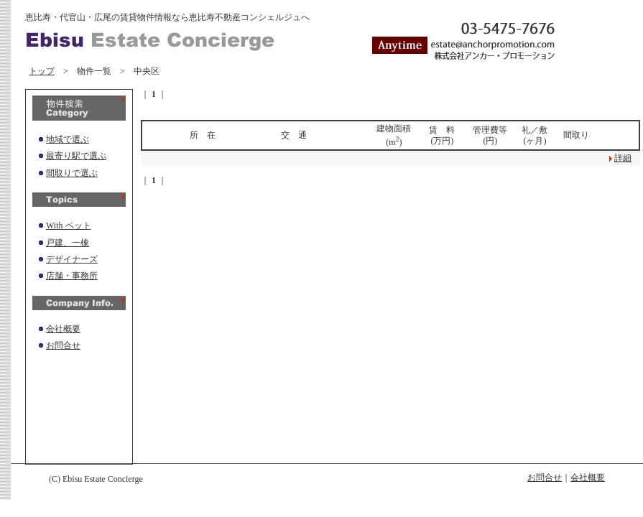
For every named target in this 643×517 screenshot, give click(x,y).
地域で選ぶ (67, 139)
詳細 (623, 158)
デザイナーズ (72, 259)
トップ (42, 71)
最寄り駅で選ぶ (76, 156)
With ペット (68, 225)
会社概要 (63, 329)
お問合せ (63, 345)
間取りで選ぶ (72, 173)
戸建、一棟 (67, 243)
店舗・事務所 (72, 276)
